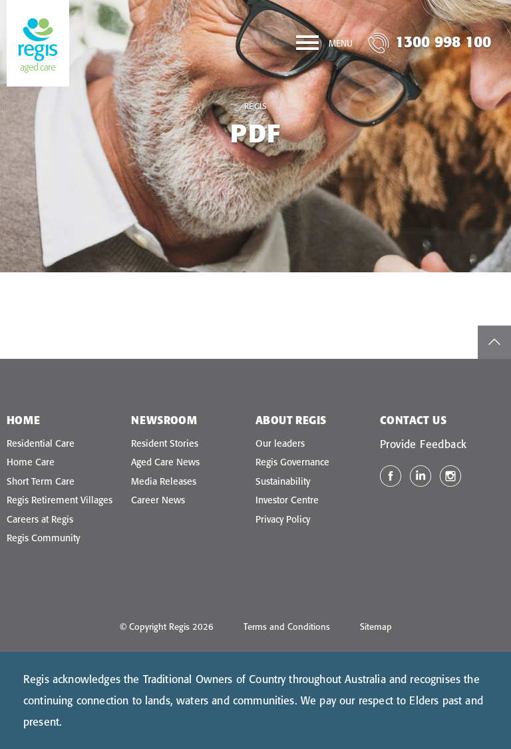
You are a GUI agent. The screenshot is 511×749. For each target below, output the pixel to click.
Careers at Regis (40, 519)
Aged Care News (165, 462)
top (494, 342)
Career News (158, 500)
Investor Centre (287, 500)
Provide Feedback (423, 444)
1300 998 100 (443, 41)
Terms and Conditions (287, 626)
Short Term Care (41, 481)
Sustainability (283, 481)
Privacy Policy (283, 519)
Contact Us (413, 420)
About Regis (291, 420)
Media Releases (163, 481)
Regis (255, 106)
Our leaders (280, 443)
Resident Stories (164, 443)
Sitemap (376, 626)
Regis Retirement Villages (59, 500)
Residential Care (41, 443)
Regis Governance (292, 462)
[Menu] (324, 45)
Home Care (31, 462)
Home (24, 420)
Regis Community (43, 538)
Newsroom (164, 420)
